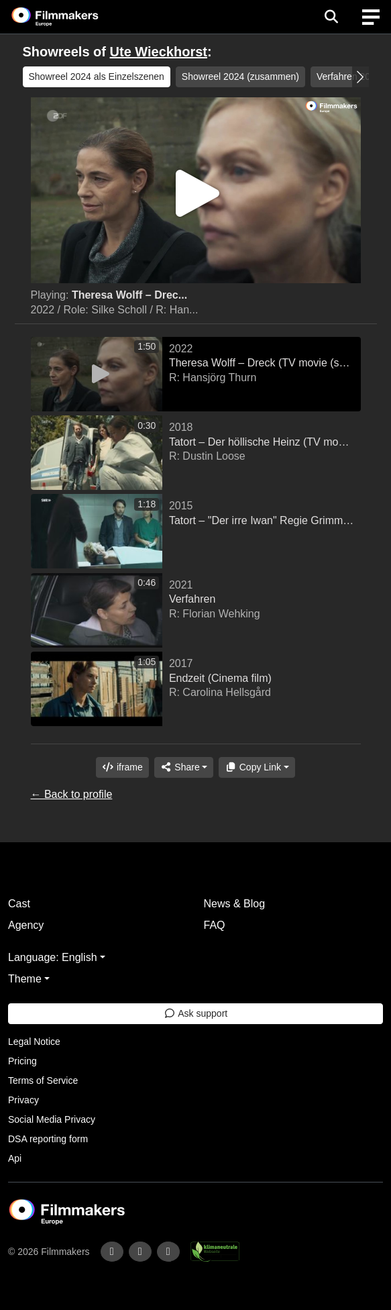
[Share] (183, 767)
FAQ (214, 925)
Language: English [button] (52, 957)
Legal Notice (34, 1041)
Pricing (22, 1061)
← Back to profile (72, 794)
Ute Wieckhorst (158, 51)
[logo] (71, 17)
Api (14, 1158)
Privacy (23, 1100)
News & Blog (235, 903)
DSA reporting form (48, 1138)
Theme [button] (25, 979)
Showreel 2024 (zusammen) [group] (240, 76)
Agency (26, 925)
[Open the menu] (331, 17)
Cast (19, 903)
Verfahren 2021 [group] (349, 76)
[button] (360, 76)
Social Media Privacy (51, 1119)
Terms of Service (43, 1080)
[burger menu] (370, 17)
